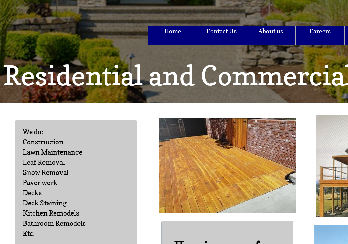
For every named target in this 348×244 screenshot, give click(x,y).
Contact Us (222, 31)
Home (172, 31)
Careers (320, 31)
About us (270, 31)
